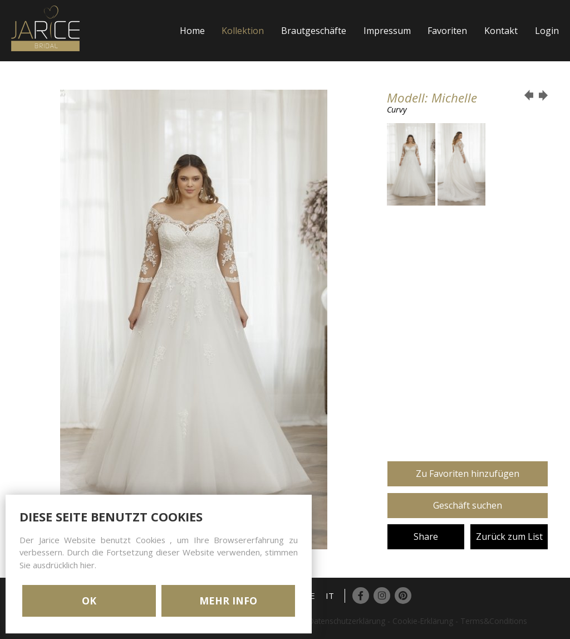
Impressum (387, 31)
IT (330, 595)
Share (426, 536)
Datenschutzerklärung (346, 621)
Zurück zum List (509, 536)
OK (89, 600)
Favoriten (447, 31)
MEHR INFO (228, 600)
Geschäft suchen (467, 505)
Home (192, 31)
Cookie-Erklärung (422, 621)
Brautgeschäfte (313, 31)
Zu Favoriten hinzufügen (467, 473)
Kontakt (501, 31)
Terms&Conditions (493, 621)
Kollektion (243, 31)
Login (547, 31)
